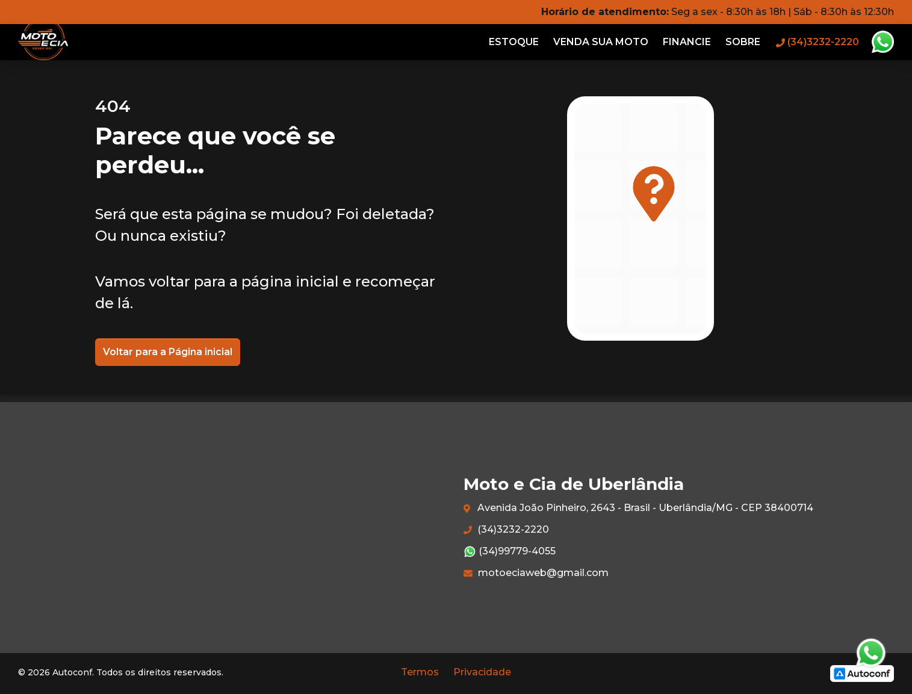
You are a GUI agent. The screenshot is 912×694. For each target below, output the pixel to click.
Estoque (514, 42)
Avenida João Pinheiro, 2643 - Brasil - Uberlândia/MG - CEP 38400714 (638, 508)
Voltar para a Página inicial (167, 352)
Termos (420, 672)
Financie (687, 42)
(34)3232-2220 (506, 529)
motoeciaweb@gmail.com (536, 572)
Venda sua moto (600, 42)
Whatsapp (882, 42)
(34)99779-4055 (510, 551)
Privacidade (482, 672)
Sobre (742, 42)
